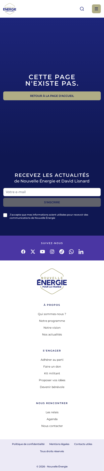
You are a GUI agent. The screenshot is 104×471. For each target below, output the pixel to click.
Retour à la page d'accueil (52, 96)
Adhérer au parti (52, 359)
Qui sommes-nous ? (52, 314)
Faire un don (52, 366)
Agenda (52, 419)
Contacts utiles (83, 444)
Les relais (52, 412)
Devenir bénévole (52, 387)
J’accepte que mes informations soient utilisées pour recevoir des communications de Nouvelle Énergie (49, 216)
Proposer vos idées (52, 380)
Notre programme (52, 320)
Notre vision (52, 327)
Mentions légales (59, 444)
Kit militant (52, 373)
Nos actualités (52, 334)
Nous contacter (52, 425)
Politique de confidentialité (28, 444)
